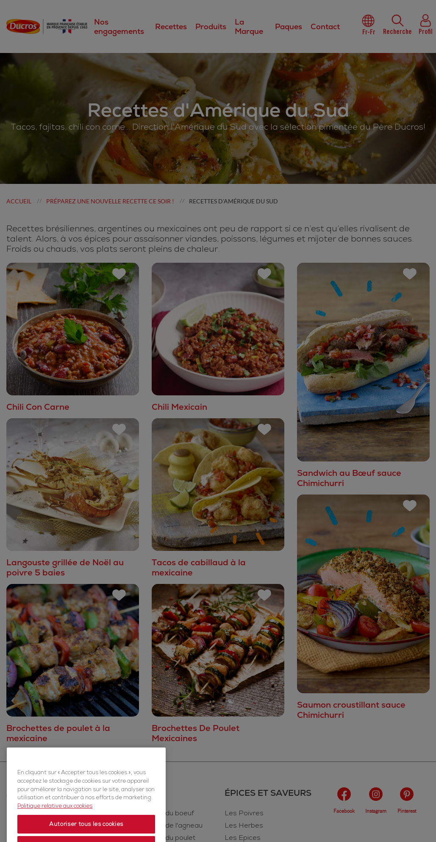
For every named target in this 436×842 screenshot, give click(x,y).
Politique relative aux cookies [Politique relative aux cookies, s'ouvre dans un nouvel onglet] (54, 831)
